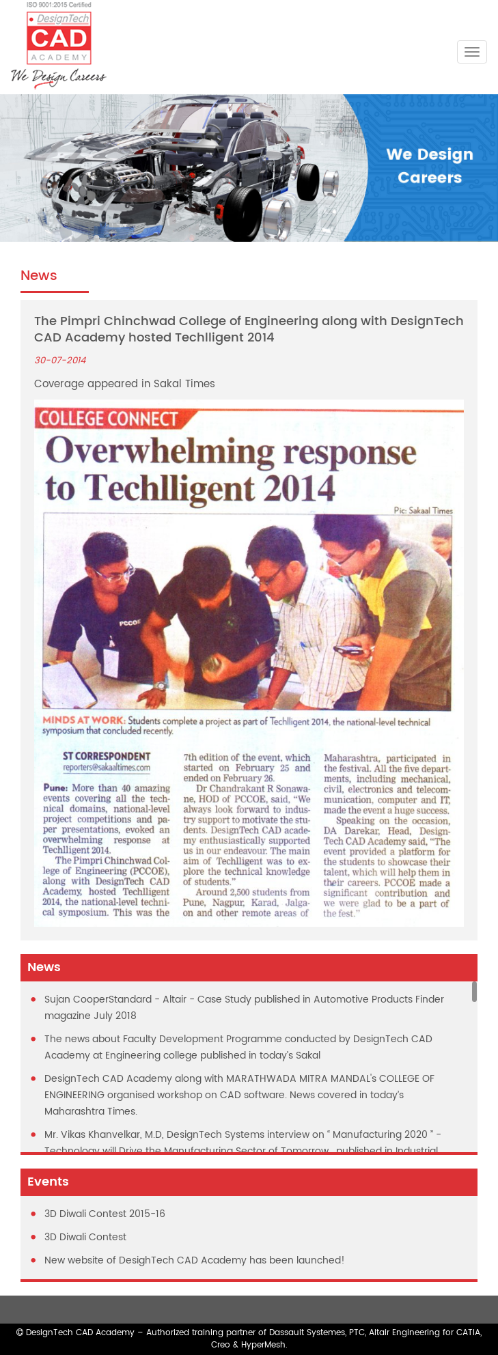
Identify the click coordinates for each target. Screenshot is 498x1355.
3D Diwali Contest (85, 1237)
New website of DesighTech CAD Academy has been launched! (194, 1260)
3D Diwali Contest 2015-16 (104, 1214)
